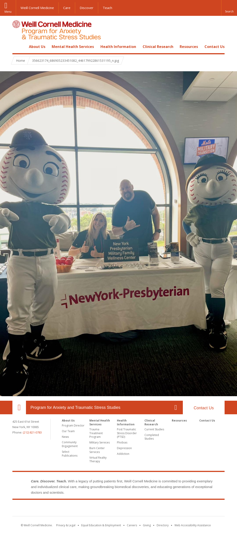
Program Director (73, 425)
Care (66, 7)
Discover (86, 7)
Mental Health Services (73, 46)
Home (17, 46)
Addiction (123, 454)
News (65, 437)
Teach (107, 7)
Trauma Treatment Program (96, 433)
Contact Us (214, 46)
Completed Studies (151, 437)
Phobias (122, 442)
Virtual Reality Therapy (98, 459)
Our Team (68, 431)
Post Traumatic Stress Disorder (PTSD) (127, 433)
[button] (229, 8)
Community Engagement (70, 444)
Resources (189, 46)
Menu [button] (8, 12)
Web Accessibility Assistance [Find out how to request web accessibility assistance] (192, 525)
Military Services (99, 442)
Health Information (118, 46)
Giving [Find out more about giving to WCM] (147, 525)
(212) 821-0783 (32, 432)
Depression (124, 448)
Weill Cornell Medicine (37, 7)
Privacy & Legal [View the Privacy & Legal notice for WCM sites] (65, 525)
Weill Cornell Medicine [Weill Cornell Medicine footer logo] (85, 509)
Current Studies (154, 429)
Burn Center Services (97, 450)
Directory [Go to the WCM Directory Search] (163, 525)
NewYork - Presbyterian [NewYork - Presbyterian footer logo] (156, 509)
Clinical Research (158, 46)
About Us (37, 46)
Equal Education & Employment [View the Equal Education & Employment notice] (101, 525)
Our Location (19, 407)
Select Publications (69, 453)
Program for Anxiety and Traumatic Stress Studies (75, 407)
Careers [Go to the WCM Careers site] (132, 525)
